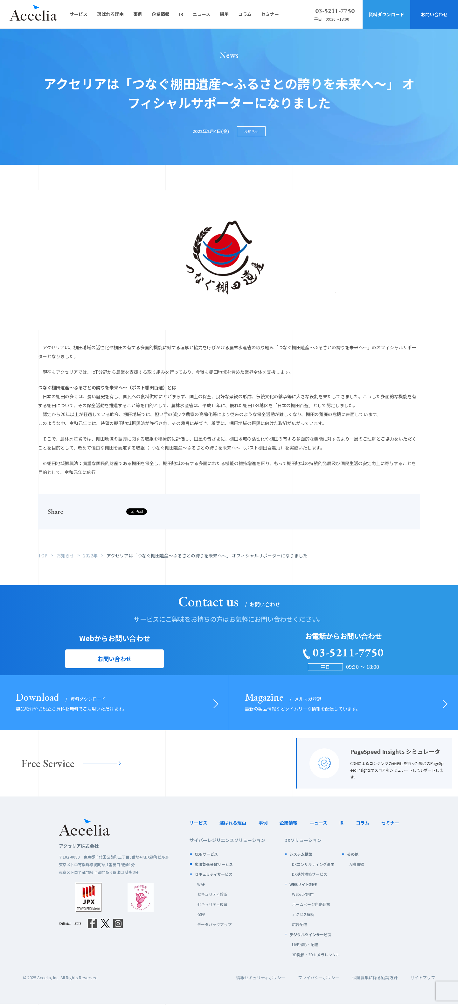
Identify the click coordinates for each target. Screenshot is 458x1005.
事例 (263, 824)
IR (341, 824)
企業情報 (288, 824)
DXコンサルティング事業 (313, 865)
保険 (201, 915)
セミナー (390, 824)
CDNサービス (206, 855)
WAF (201, 885)
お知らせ (251, 131)
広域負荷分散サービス (214, 865)
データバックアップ (214, 925)
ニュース (318, 824)
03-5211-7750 (335, 11)
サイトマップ (422, 979)
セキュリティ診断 (212, 895)
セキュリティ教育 (212, 905)
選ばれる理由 (232, 824)
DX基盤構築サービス (309, 875)
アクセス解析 (303, 915)
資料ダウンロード (386, 14)
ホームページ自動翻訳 (311, 905)
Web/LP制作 (303, 895)
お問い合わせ (434, 14)
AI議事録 (357, 865)
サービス (198, 824)
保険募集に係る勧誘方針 (375, 979)
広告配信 (299, 925)
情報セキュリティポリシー (260, 979)
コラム (362, 824)
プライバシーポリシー (318, 979)
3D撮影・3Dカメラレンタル (316, 956)
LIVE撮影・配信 (305, 945)
